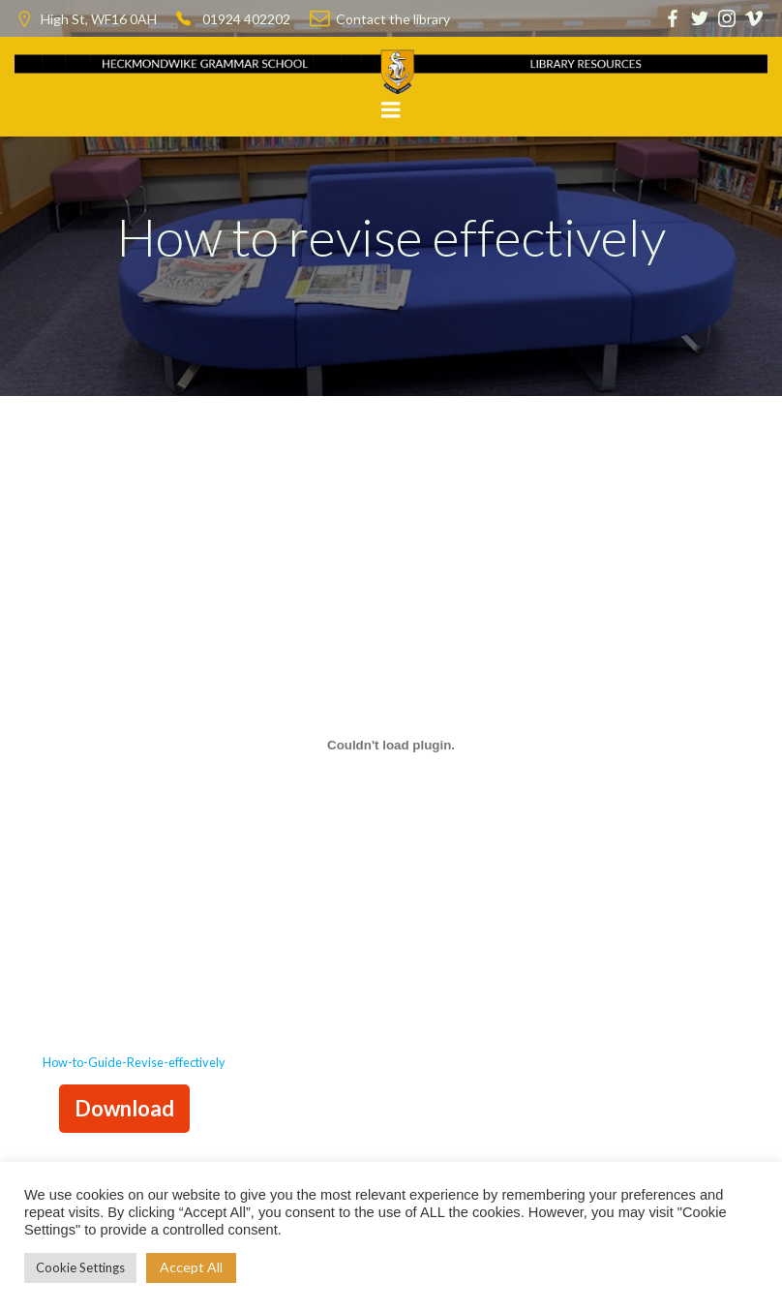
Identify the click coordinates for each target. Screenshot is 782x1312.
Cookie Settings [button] (80, 1267)
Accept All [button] (191, 1267)
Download (124, 1108)
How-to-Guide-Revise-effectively (134, 1062)
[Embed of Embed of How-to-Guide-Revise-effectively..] (391, 744)
